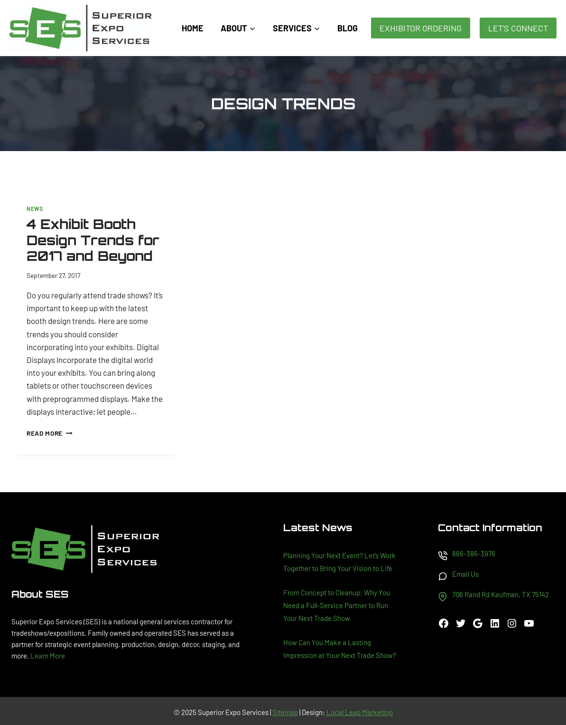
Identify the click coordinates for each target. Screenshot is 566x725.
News (35, 208)
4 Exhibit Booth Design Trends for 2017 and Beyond (93, 240)
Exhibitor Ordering (421, 28)
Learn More (47, 655)
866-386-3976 (473, 553)
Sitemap (285, 712)
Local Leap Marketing (359, 712)
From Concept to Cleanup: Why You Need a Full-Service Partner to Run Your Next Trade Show (336, 605)
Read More (50, 433)
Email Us (465, 574)
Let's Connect (518, 28)
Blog (347, 28)
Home (193, 28)
